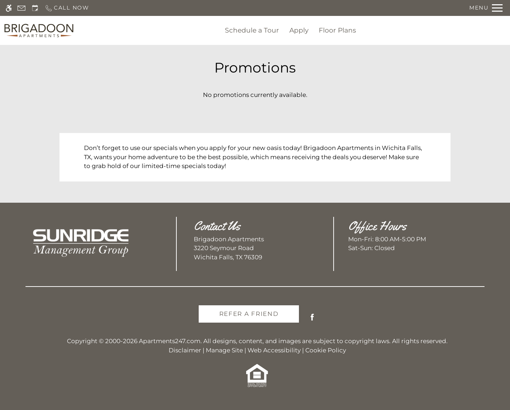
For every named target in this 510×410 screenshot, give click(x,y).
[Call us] (67, 8)
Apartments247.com (169, 341)
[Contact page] (21, 8)
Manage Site (224, 350)
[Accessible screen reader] (8, 8)
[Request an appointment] (35, 8)
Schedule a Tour (252, 30)
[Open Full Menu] (486, 8)
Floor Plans (337, 30)
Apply (298, 30)
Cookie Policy (325, 350)
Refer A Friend (249, 313)
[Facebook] (312, 320)
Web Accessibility (274, 350)
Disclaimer (185, 350)
